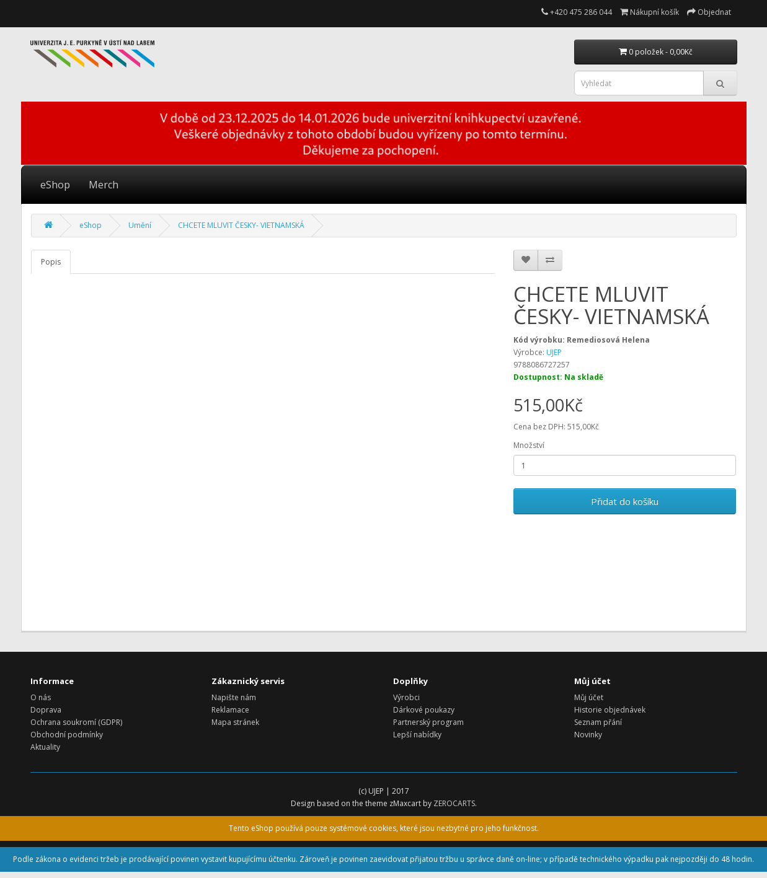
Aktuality (45, 747)
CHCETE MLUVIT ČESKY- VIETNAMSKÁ (241, 225)
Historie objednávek (609, 710)
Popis (51, 262)
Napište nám (233, 697)
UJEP (554, 352)
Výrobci (406, 697)
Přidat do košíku (624, 501)
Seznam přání (598, 722)
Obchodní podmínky (66, 734)
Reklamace (230, 710)
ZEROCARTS (454, 803)
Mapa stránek (235, 722)
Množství (528, 445)
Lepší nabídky (417, 734)
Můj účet (588, 697)
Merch (103, 184)
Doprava (45, 710)
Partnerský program (428, 722)
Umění (139, 225)
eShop (55, 184)
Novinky (588, 734)
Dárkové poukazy (423, 710)
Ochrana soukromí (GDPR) (76, 722)
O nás (40, 697)
